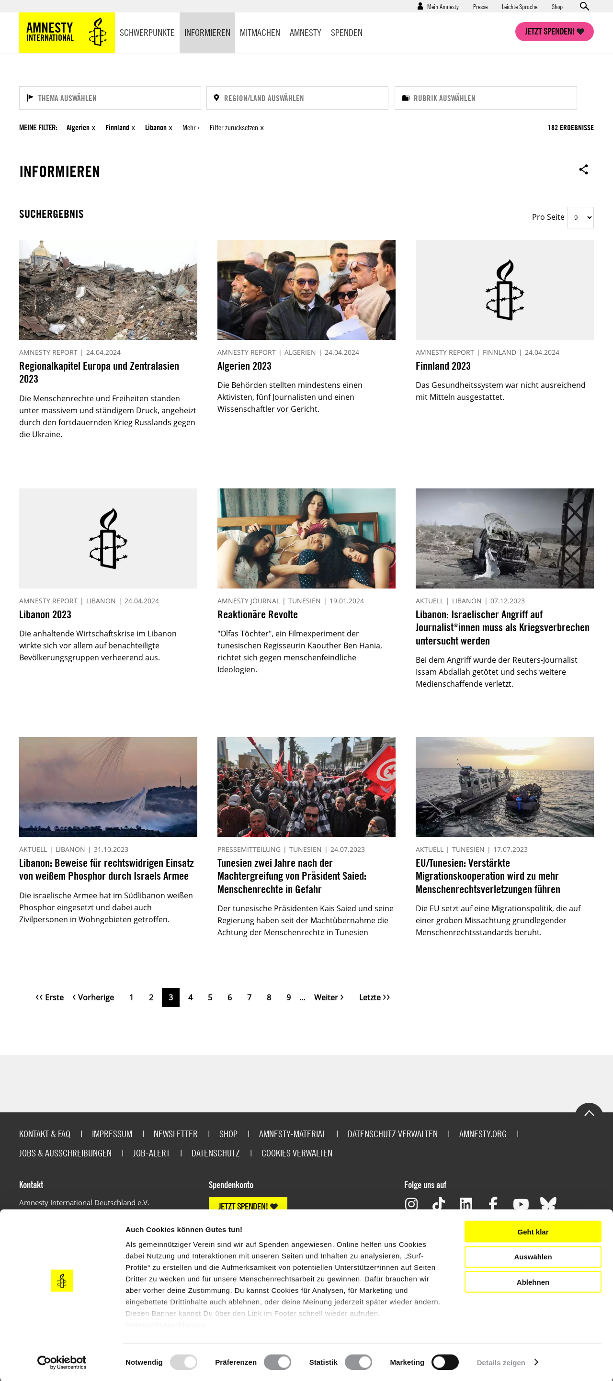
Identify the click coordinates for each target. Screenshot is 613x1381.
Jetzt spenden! (550, 31)
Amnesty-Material (292, 1134)
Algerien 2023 (244, 366)
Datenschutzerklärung (165, 1325)
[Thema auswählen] (110, 98)
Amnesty (305, 32)
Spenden (347, 32)
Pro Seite (548, 217)
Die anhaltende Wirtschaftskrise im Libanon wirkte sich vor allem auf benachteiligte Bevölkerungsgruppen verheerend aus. (98, 645)
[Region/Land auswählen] (297, 98)
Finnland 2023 (443, 366)
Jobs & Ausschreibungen (65, 1153)
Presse (480, 6)
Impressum (112, 1134)
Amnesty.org (483, 1134)
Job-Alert (151, 1153)
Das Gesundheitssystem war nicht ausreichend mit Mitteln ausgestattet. (501, 391)
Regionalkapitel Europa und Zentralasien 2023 (99, 372)
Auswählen (533, 1257)
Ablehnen (533, 1282)
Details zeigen (501, 1362)
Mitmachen (260, 32)
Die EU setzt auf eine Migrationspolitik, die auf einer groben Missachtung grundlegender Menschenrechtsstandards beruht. (498, 920)
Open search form (584, 6)
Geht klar (532, 1231)
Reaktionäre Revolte (257, 614)
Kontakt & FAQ (44, 1134)
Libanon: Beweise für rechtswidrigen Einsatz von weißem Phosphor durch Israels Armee (106, 869)
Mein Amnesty (443, 6)
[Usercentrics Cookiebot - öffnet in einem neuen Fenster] (62, 1362)
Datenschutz (216, 1153)
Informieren (207, 32)
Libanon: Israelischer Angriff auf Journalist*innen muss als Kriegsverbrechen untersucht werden (503, 627)
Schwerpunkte (147, 32)
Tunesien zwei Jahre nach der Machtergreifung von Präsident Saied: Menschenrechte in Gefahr (291, 876)
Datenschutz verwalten (393, 1134)
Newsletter (176, 1134)
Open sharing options (583, 169)
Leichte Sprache (519, 6)
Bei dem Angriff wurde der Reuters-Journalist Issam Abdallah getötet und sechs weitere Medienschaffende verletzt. (497, 672)
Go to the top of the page (589, 1112)
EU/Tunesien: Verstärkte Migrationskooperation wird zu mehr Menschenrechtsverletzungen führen (488, 876)
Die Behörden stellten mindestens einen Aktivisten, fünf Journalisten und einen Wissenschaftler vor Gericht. (290, 397)
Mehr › (191, 127)
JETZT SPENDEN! (243, 1206)
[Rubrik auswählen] (486, 98)
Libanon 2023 (45, 614)
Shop (557, 6)
